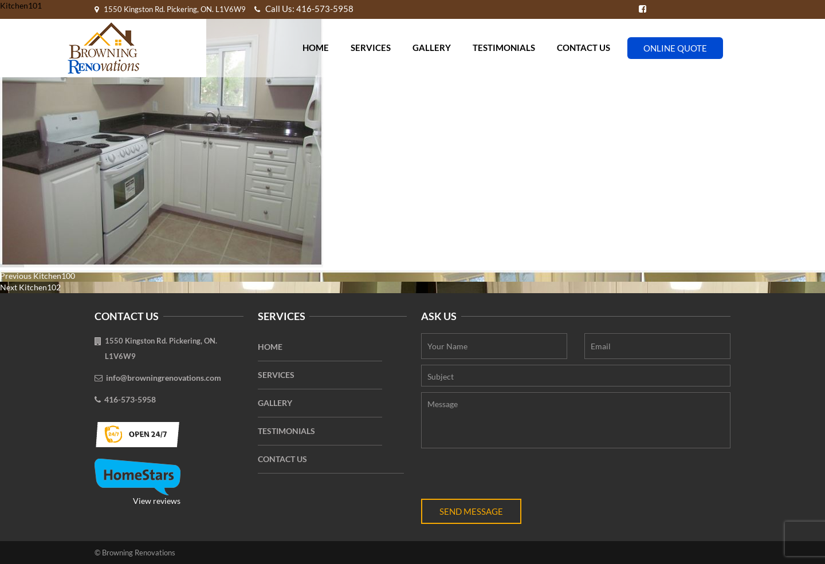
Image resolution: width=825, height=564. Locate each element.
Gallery (431, 47)
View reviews (137, 482)
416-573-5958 (130, 399)
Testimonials (504, 47)
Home (315, 47)
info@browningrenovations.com (163, 377)
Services (371, 47)
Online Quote (675, 48)
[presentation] (508, 476)
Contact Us (583, 47)
